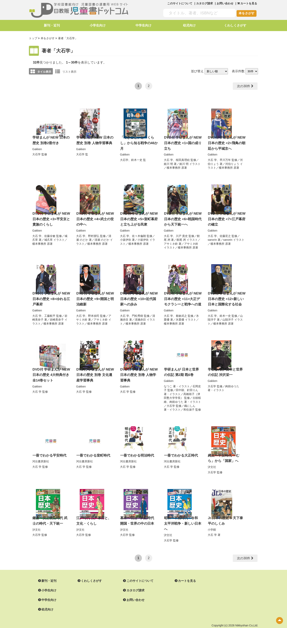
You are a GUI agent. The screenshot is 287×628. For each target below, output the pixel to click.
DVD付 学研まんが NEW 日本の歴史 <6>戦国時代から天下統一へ (181, 216)
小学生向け (98, 25)
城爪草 (48, 236)
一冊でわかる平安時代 (48, 450)
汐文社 (212, 460)
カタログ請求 (204, 3)
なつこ (168, 380)
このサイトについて (179, 3)
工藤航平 (49, 311)
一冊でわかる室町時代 (92, 450)
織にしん (189, 400)
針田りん (192, 384)
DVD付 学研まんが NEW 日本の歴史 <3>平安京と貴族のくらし (50, 216)
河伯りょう (232, 161)
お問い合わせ (225, 3)
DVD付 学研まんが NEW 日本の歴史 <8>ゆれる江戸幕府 (50, 295)
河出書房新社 (40, 455)
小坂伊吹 (125, 236)
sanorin (212, 236)
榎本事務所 (174, 165)
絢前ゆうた (176, 396)
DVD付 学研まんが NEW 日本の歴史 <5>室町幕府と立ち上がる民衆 (137, 216)
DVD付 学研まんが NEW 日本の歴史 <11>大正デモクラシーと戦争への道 (182, 295)
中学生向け (143, 25)
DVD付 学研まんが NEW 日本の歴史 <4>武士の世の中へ (93, 216)
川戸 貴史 (182, 232)
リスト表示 (65, 71)
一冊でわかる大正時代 (180, 450)
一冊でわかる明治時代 (136, 450)
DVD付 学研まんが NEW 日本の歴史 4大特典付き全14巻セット (51, 370)
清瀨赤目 (140, 315)
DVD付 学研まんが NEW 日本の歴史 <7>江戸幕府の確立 (225, 216)
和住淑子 (189, 404)
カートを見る (182, 568)
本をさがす (247, 13)
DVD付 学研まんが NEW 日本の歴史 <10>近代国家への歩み (138, 295)
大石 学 (168, 157)
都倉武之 (181, 311)
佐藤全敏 (49, 232)
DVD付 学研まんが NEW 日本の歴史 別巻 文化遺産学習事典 (94, 370)
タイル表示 (40, 71)
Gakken (37, 147)
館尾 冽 (181, 236)
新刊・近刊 (52, 25)
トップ (33, 38)
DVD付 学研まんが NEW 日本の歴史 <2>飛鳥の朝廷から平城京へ (225, 142)
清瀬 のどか (101, 236)
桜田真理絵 (183, 157)
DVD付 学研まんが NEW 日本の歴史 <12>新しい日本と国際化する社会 (226, 295)
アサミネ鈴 (171, 240)
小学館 (212, 522)
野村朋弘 (93, 232)
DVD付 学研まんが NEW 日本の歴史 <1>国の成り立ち (181, 142)
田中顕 (180, 384)
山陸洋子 (228, 315)
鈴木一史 (136, 157)
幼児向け (189, 25)
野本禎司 (93, 311)
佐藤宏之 (225, 232)
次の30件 (243, 85)
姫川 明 (168, 161)
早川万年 (225, 157)
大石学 (36, 152)
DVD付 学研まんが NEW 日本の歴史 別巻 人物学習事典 (138, 370)
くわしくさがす (235, 25)
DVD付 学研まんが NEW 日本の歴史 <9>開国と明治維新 (93, 295)
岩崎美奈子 (57, 315)
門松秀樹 (137, 311)
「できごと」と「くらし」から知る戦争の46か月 (138, 142)
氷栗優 (180, 315)
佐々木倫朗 (139, 232)
